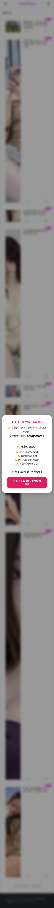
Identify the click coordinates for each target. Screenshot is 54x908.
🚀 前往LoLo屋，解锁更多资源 (27, 483)
